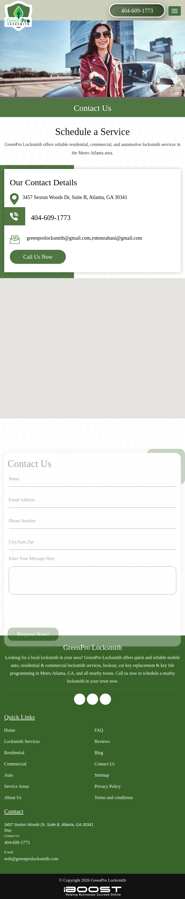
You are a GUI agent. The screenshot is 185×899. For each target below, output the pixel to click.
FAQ (98, 730)
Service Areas (16, 786)
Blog (98, 752)
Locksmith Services (22, 741)
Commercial (15, 763)
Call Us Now (37, 257)
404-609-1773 (137, 11)
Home (9, 730)
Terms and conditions (113, 797)
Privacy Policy (107, 786)
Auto (8, 775)
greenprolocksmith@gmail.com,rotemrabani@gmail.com (84, 238)
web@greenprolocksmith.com (31, 858)
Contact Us (104, 763)
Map (7, 830)
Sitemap (101, 775)
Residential (14, 752)
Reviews (102, 741)
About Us (13, 797)
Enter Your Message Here (32, 584)
